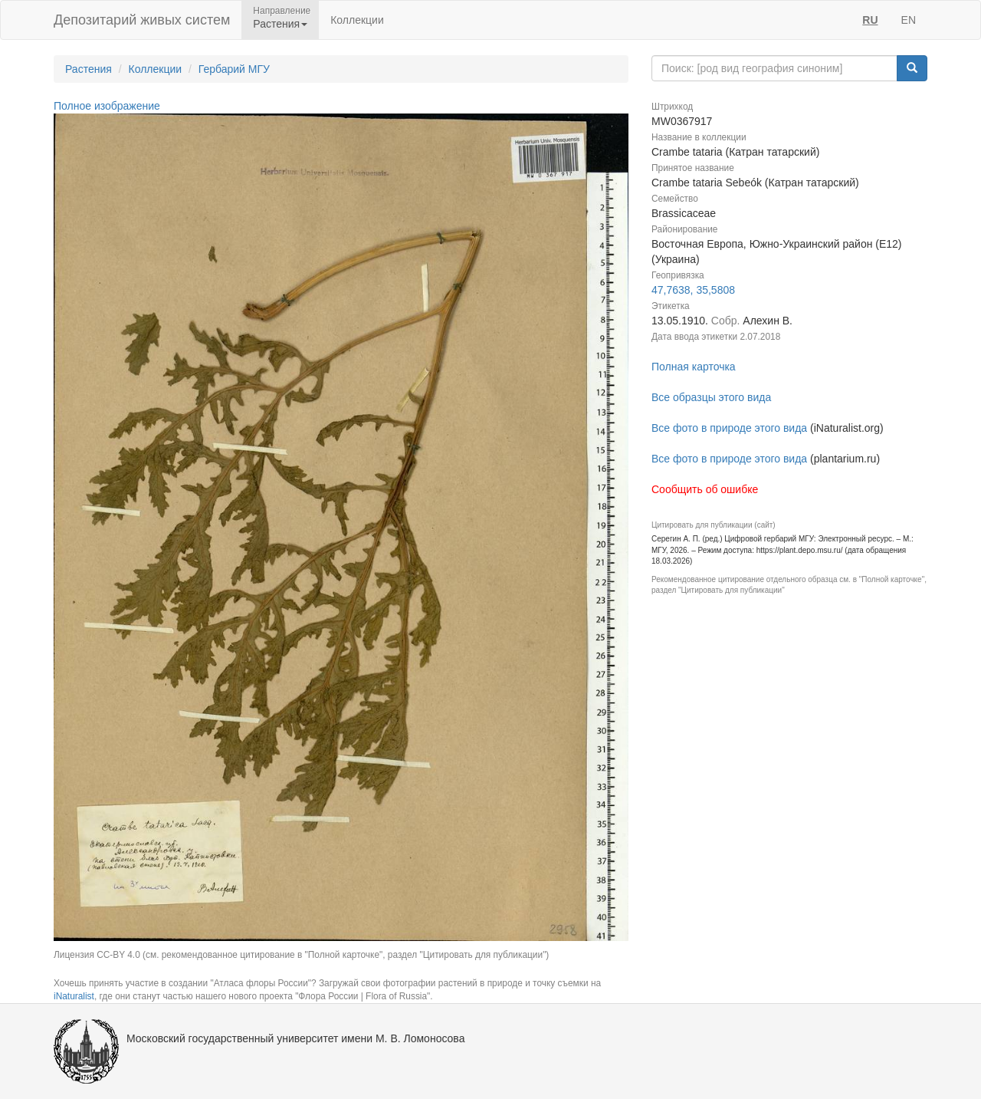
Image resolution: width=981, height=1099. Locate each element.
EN (908, 20)
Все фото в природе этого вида (729, 428)
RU (870, 20)
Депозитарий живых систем (142, 20)
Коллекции (357, 20)
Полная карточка (693, 366)
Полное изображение (107, 106)
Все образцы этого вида (711, 397)
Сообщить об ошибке (704, 489)
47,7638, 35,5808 (693, 290)
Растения (88, 69)
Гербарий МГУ (234, 69)
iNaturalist (74, 996)
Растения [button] (280, 24)
